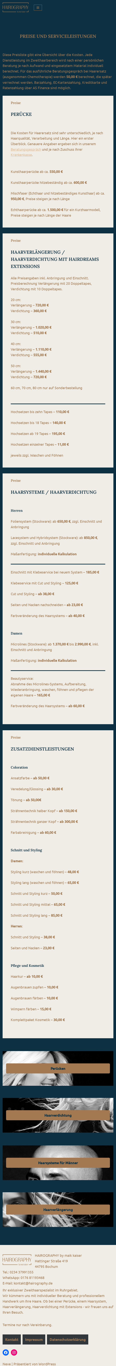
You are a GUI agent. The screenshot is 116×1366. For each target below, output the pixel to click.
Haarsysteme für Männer (58, 1160)
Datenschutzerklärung (68, 1337)
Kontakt (11, 1337)
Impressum (34, 1337)
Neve (7, 1362)
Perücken (58, 1066)
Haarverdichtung (58, 1113)
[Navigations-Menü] (38, 8)
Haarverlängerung (58, 1207)
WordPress (47, 1362)
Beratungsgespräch (26, 150)
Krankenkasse (21, 155)
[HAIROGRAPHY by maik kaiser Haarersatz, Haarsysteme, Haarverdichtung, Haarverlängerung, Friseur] (16, 7)
